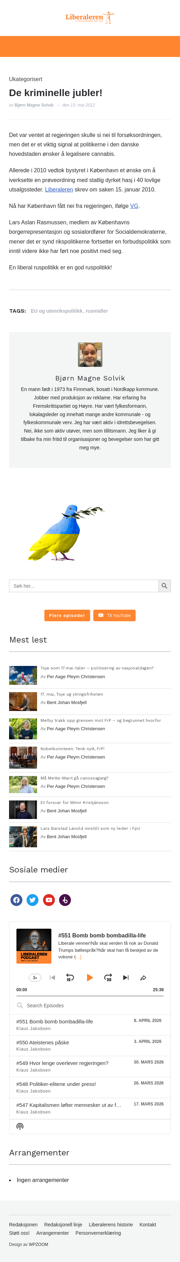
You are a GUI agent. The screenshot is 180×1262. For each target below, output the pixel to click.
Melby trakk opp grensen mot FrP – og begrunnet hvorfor (101, 720)
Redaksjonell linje (63, 1224)
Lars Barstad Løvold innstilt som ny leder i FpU (90, 828)
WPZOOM (38, 1244)
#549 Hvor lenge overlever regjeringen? (62, 1063)
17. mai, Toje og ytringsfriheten (72, 694)
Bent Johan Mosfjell (66, 702)
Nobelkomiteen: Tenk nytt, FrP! (73, 748)
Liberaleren (59, 190)
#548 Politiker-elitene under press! (56, 1084)
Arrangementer (52, 1233)
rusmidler (97, 311)
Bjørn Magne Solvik (34, 105)
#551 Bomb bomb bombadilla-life (54, 1021)
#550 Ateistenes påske (42, 1042)
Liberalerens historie (111, 1224)
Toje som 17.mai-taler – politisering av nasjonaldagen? (97, 668)
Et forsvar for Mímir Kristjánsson (75, 802)
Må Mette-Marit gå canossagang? (74, 778)
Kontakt (147, 1224)
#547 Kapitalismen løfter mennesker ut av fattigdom (76, 1105)
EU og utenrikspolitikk (56, 311)
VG (134, 206)
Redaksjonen (23, 1224)
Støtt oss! (19, 1233)
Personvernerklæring (98, 1233)
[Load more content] (67, 616)
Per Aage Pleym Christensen (76, 676)
